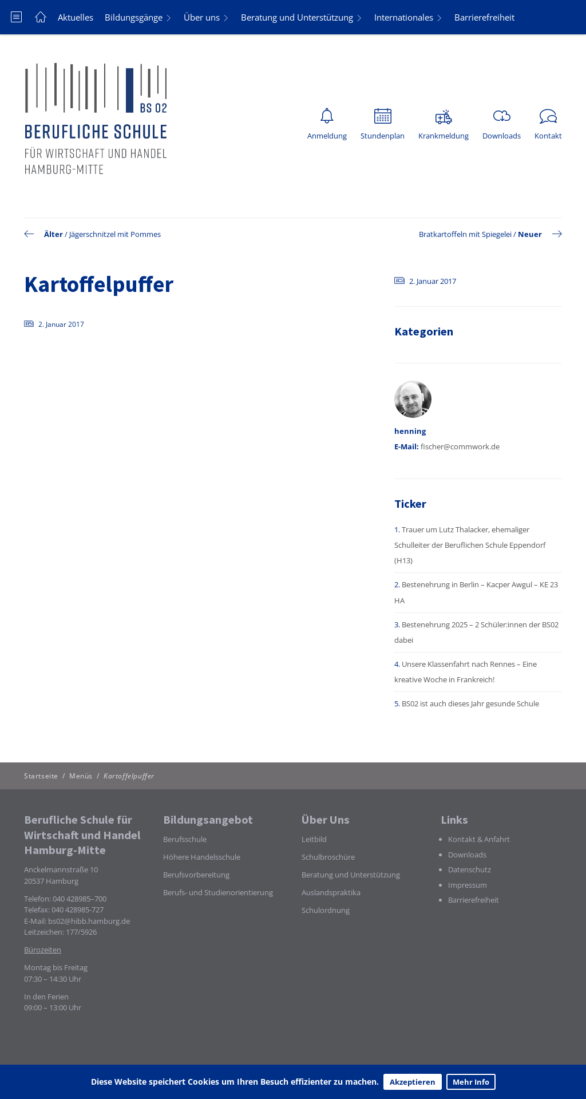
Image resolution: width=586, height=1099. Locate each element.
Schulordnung (326, 910)
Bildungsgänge (134, 17)
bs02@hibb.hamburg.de (89, 921)
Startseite (41, 776)
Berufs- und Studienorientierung (218, 892)
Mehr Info (471, 1082)
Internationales (403, 17)
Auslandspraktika (331, 892)
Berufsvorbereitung (196, 874)
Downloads (467, 854)
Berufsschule (185, 839)
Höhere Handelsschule (201, 857)
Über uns (202, 17)
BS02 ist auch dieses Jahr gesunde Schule (470, 703)
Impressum (467, 885)
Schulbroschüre (328, 857)
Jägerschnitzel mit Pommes (115, 234)
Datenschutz (469, 869)
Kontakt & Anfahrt (479, 839)
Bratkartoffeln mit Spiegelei (465, 234)
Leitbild (314, 839)
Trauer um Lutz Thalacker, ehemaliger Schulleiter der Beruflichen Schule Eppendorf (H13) (469, 545)
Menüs (81, 776)
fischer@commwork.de (460, 446)
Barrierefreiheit (484, 17)
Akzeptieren (412, 1082)
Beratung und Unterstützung (297, 17)
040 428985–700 (79, 899)
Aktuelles (75, 17)
